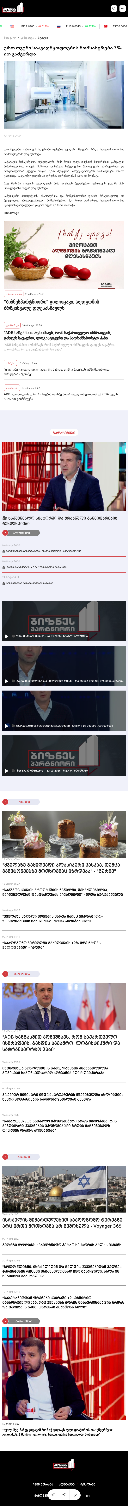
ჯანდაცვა (27, 37)
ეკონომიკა (12, 325)
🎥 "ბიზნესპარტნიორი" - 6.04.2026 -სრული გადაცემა (34, 567)
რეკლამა (87, 1484)
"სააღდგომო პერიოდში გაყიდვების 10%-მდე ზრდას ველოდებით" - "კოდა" (51, 945)
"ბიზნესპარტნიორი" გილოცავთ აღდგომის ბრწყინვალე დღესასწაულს (51, 305)
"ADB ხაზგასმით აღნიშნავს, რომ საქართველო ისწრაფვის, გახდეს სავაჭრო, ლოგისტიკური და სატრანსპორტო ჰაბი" (57, 335)
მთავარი (10, 37)
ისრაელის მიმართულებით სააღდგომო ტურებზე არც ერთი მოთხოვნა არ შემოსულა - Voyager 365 (62, 1223)
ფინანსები (12, 387)
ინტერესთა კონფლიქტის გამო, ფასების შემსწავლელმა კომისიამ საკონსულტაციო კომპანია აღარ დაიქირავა (55, 1071)
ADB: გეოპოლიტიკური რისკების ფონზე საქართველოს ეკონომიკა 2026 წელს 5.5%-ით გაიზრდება (61, 396)
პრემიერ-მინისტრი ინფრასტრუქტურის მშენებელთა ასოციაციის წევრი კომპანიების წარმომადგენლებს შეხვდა (63, 1097)
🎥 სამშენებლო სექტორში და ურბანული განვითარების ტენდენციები (59, 521)
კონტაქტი (67, 1484)
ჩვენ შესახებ (43, 1484)
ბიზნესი (10, 363)
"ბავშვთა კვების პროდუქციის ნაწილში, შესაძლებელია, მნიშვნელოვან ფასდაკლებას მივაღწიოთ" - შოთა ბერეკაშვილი (62, 892)
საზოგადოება (14, 293)
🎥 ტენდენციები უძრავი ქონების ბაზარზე (27, 583)
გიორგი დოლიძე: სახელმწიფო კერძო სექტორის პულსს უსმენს (61, 1245)
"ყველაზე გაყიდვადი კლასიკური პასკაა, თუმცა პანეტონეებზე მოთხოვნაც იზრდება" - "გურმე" (57, 371)
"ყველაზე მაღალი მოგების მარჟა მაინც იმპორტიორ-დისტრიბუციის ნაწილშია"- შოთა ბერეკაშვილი (52, 919)
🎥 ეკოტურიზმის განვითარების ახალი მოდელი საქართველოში (41, 551)
